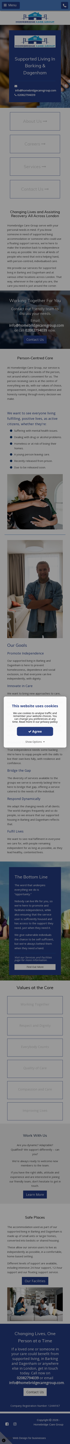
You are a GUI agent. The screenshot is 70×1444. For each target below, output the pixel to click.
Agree (35, 731)
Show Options (35, 741)
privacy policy (49, 721)
